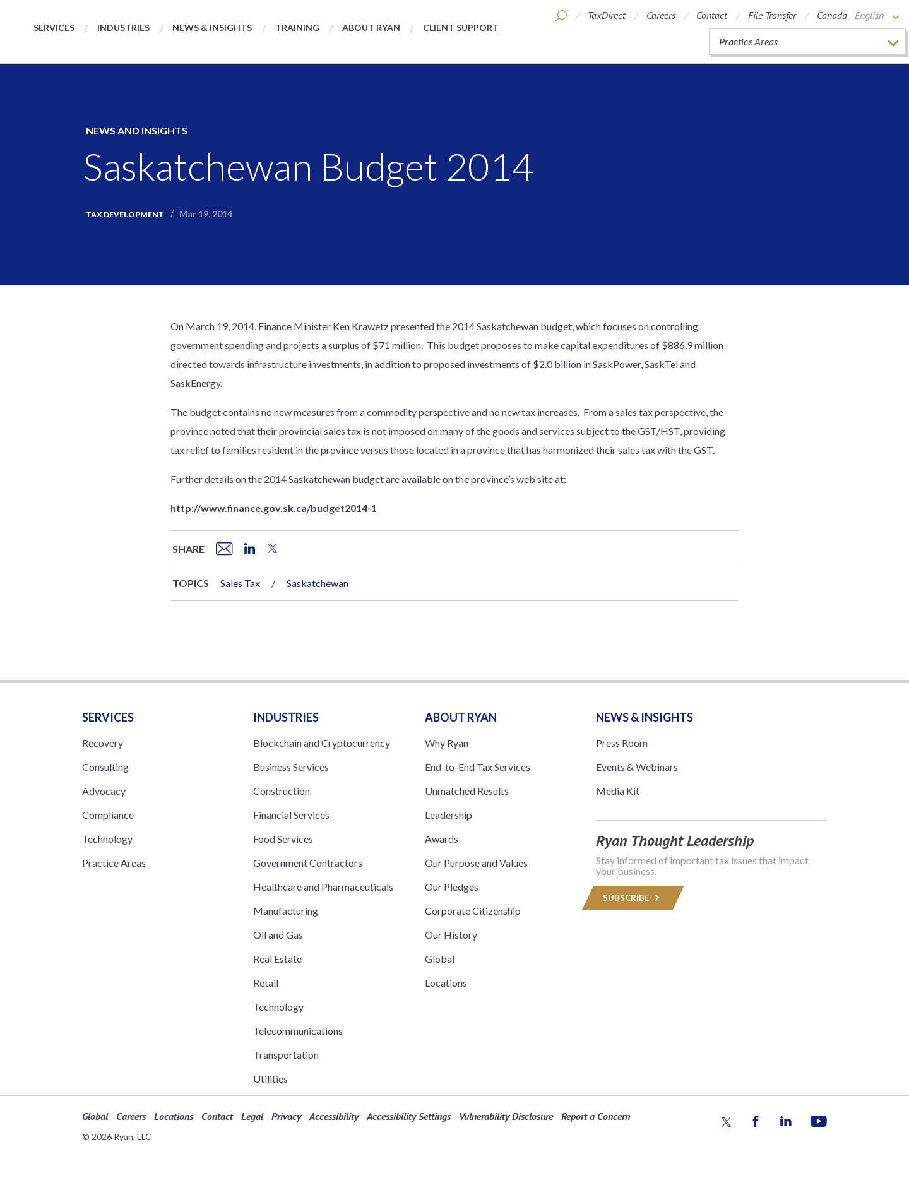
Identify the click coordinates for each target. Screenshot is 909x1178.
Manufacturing (285, 911)
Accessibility (334, 1116)
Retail (265, 983)
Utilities (270, 1079)
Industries (123, 27)
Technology (107, 839)
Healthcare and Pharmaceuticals (323, 887)
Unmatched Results (467, 791)
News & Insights (212, 27)
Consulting (105, 767)
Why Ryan (446, 743)
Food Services (283, 839)
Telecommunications (298, 1031)
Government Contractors (307, 863)
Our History (451, 935)
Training (297, 27)
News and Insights (136, 130)
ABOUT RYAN (461, 717)
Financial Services (291, 815)
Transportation (286, 1055)
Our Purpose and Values (476, 863)
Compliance (108, 815)
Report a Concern (595, 1116)
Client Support (461, 27)
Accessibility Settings (409, 1116)
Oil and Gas (278, 935)
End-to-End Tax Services (477, 767)
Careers (660, 15)
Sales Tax (240, 583)
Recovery (102, 743)
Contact (711, 15)
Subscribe (633, 898)
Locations (446, 983)
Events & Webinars (637, 767)
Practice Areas (114, 863)
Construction (281, 791)
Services (53, 27)
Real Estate (277, 959)
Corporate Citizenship (473, 911)
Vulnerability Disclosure (506, 1116)
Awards (441, 839)
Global (439, 959)
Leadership (448, 815)
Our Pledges (451, 887)
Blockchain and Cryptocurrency (321, 743)
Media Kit (617, 791)
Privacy (286, 1116)
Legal (252, 1116)
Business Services (291, 767)
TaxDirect (607, 15)
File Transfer (772, 15)
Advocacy (104, 791)
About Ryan (371, 27)
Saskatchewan (317, 583)
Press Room (622, 743)
